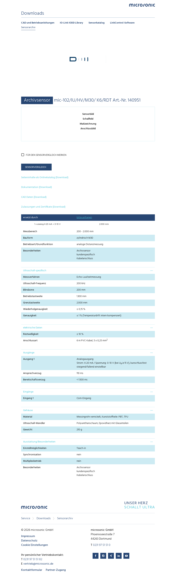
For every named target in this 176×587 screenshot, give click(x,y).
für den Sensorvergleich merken (46, 155)
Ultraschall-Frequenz (34, 283)
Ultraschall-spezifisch (34, 271)
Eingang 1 (28, 398)
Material (27, 417)
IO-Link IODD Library (71, 23)
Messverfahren (31, 277)
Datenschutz (29, 540)
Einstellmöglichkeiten (34, 448)
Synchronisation (32, 455)
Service (25, 518)
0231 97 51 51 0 (101, 545)
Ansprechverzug (32, 373)
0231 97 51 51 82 (32, 559)
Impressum (28, 536)
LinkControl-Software (122, 23)
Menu (23, 5)
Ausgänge (28, 353)
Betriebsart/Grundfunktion (38, 244)
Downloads (44, 518)
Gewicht (27, 430)
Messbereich (30, 231)
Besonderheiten (32, 251)
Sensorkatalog (97, 23)
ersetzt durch (30, 217)
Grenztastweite (31, 303)
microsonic (34, 508)
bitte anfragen (84, 217)
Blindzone (28, 290)
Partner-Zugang (56, 570)
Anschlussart (30, 340)
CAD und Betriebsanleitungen (37, 23)
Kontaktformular (31, 570)
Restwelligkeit (30, 334)
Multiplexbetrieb (32, 461)
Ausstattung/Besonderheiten (39, 442)
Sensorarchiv (28, 27)
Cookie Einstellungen (34, 545)
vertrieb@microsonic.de (38, 563)
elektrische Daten (32, 328)
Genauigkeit (29, 316)
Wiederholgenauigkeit (35, 309)
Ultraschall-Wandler (34, 423)
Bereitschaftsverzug (34, 380)
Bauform (28, 238)
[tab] (88, 270)
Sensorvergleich (35, 167)
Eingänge (28, 392)
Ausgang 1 (29, 359)
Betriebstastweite (32, 296)
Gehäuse (28, 410)
